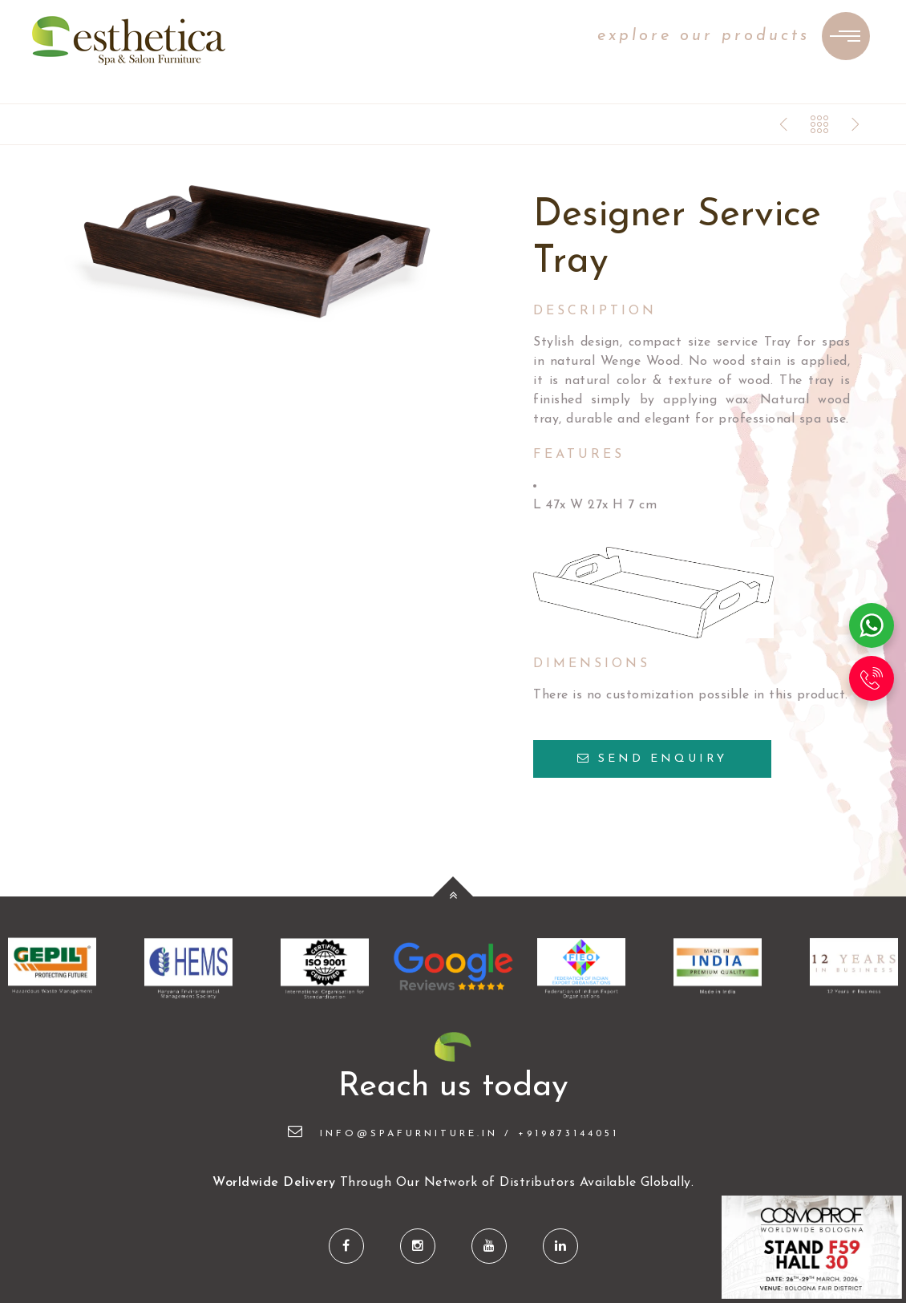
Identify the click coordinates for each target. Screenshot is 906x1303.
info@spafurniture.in (393, 1134)
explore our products (703, 36)
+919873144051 (568, 1134)
